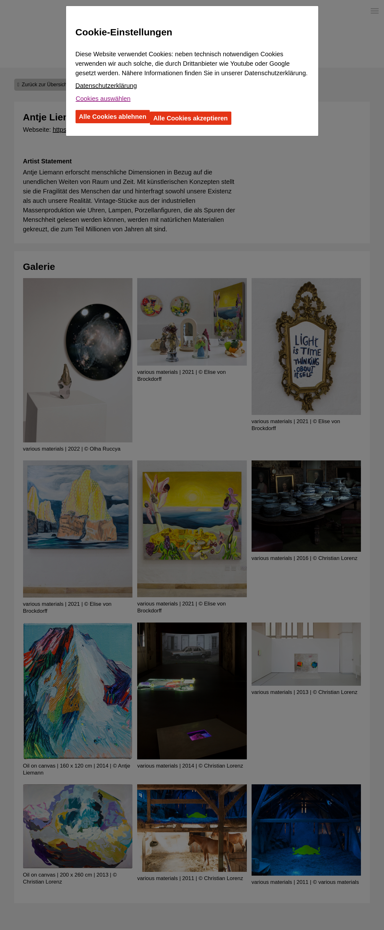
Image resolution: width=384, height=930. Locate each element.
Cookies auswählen (103, 98)
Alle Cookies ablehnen (112, 116)
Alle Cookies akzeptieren (190, 118)
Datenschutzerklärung (106, 85)
